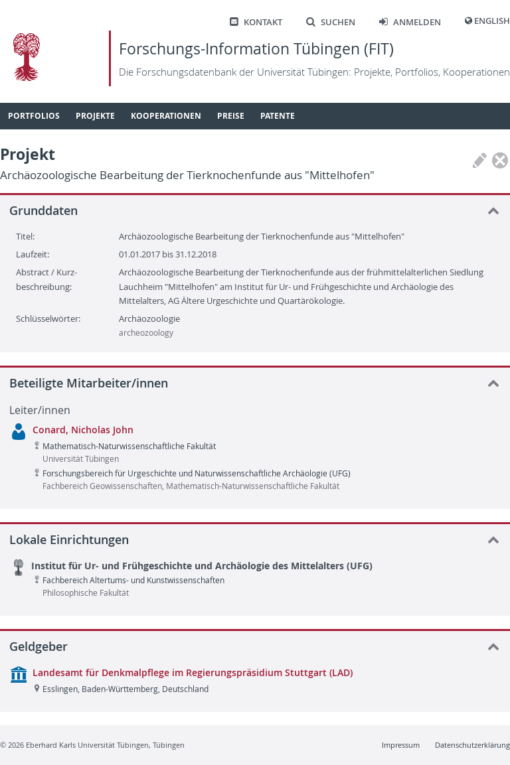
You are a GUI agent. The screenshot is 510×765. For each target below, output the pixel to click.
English (492, 21)
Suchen (330, 22)
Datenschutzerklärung (472, 745)
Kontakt (256, 22)
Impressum (401, 745)
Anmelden (410, 22)
